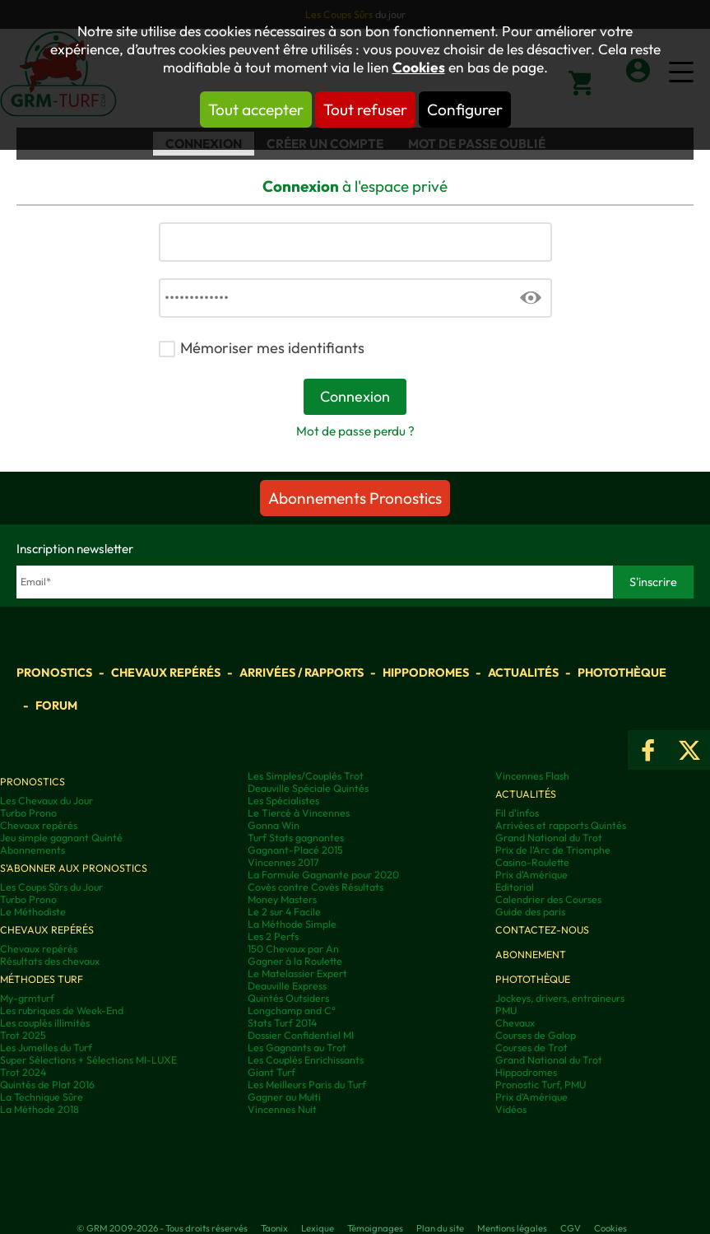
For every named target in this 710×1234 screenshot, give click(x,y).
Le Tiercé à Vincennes (299, 813)
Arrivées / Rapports (301, 672)
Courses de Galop (535, 1035)
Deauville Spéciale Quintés (308, 788)
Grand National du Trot (548, 837)
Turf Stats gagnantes (296, 837)
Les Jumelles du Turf (46, 1047)
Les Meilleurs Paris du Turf (307, 1084)
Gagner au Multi (284, 1097)
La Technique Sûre (41, 1097)
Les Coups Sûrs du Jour (51, 887)
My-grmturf (27, 998)
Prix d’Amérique (531, 1097)
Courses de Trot (531, 1047)
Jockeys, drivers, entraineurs (559, 998)
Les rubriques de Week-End (61, 1010)
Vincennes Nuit (282, 1109)
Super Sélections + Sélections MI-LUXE (88, 1060)
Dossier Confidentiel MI (301, 1035)
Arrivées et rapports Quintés (560, 825)
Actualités (523, 672)
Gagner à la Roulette (295, 961)
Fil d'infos (517, 813)
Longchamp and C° (292, 1010)
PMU (506, 1010)
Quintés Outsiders (288, 998)
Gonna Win (273, 825)
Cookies (418, 67)
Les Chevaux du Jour (46, 800)
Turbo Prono (28, 813)
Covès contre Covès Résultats (315, 887)
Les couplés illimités (45, 1023)
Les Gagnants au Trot (297, 1047)
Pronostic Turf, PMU (540, 1084)
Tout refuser (365, 109)
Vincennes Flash (532, 776)
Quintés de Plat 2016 (47, 1084)
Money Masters (282, 899)
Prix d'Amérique (531, 874)
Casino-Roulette (532, 862)
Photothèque (622, 672)
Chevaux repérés (165, 672)
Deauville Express (287, 986)
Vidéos (511, 1109)
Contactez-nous (542, 930)
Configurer (465, 109)
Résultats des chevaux (50, 961)
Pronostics (54, 672)
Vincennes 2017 (283, 862)
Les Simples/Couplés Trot (306, 776)
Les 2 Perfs (273, 936)
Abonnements (32, 850)
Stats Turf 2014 (282, 1023)
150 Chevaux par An (293, 949)
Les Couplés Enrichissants (306, 1060)
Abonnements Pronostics (355, 498)
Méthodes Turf (41, 979)
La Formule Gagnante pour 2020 (323, 874)
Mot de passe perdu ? (355, 431)
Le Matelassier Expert (297, 973)
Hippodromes (426, 672)
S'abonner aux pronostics (73, 868)
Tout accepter (256, 109)
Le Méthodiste (33, 912)
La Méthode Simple (292, 924)
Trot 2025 (23, 1035)
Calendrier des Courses (548, 899)
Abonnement (530, 954)
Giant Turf (271, 1072)
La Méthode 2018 (39, 1109)
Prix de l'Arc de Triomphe (552, 850)
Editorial (514, 887)
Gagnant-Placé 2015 (295, 850)
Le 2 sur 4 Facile (284, 912)
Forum (56, 705)
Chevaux (515, 1023)
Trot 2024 (23, 1072)
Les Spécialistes (283, 800)
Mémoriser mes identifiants (272, 347)
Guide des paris (530, 912)
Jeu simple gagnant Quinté (61, 837)
